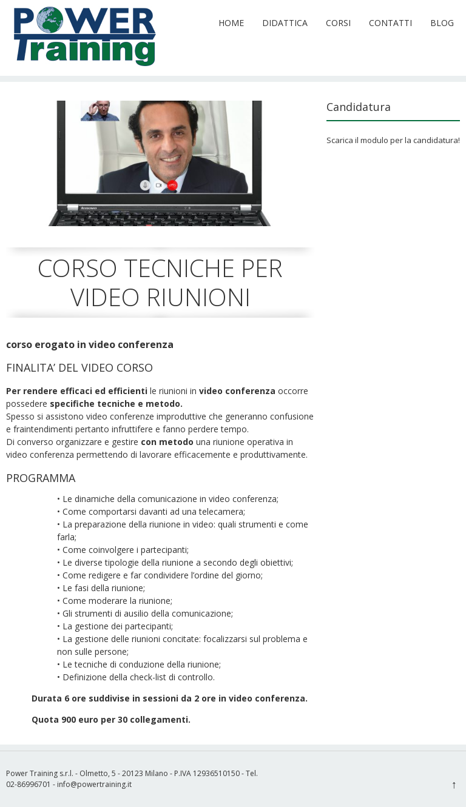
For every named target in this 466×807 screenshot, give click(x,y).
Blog (442, 22)
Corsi (338, 22)
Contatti (390, 22)
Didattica (285, 22)
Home (231, 22)
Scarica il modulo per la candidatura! (393, 140)
